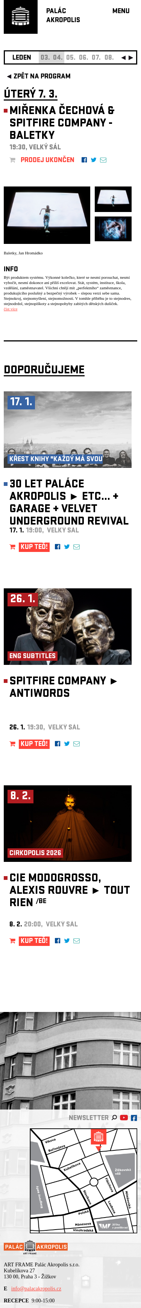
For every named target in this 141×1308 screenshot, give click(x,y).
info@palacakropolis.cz (36, 1288)
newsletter (89, 1118)
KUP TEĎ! (34, 547)
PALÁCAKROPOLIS (63, 16)
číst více (10, 309)
